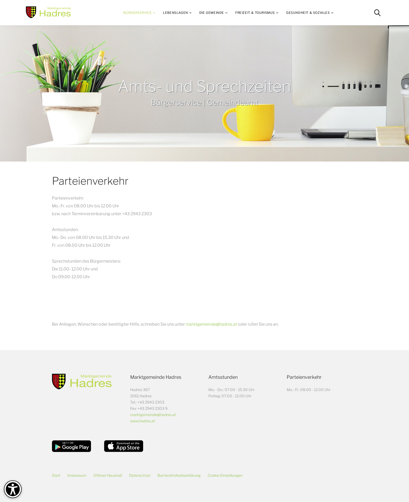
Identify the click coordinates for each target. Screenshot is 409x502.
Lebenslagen (175, 13)
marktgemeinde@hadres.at (212, 324)
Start (56, 475)
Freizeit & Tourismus (255, 13)
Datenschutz (140, 475)
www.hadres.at (142, 421)
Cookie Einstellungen (225, 475)
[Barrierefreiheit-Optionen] (13, 489)
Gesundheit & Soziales (308, 13)
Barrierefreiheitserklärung (179, 475)
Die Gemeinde (211, 13)
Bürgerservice (137, 13)
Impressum (76, 475)
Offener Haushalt (107, 475)
